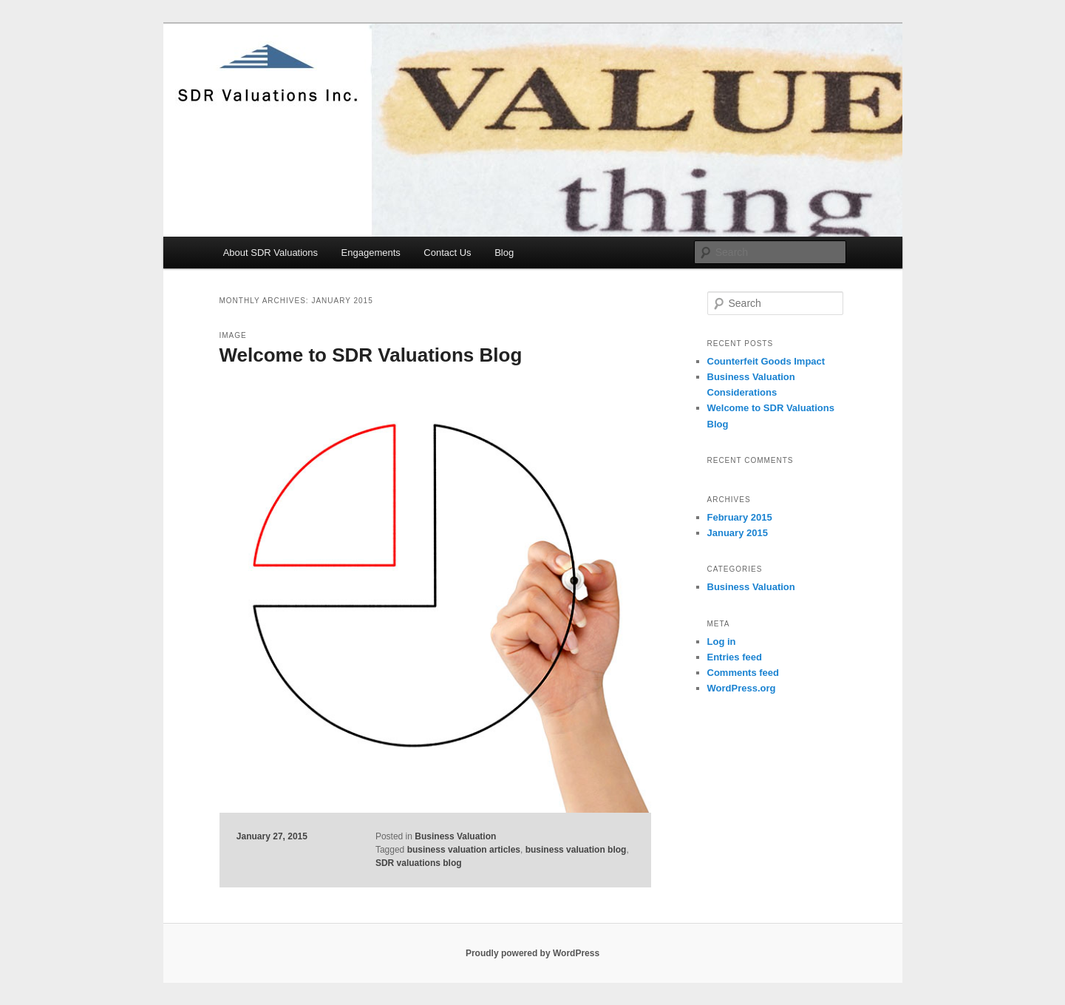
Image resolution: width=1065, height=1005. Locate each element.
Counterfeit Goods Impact (766, 361)
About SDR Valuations (270, 252)
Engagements (371, 252)
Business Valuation (455, 836)
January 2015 (737, 532)
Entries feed (734, 657)
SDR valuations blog (418, 863)
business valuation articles (463, 850)
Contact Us (447, 252)
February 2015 (739, 517)
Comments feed (743, 672)
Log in (721, 641)
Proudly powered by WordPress (532, 953)
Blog (504, 252)
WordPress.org (741, 688)
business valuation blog (576, 850)
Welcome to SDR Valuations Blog (371, 355)
